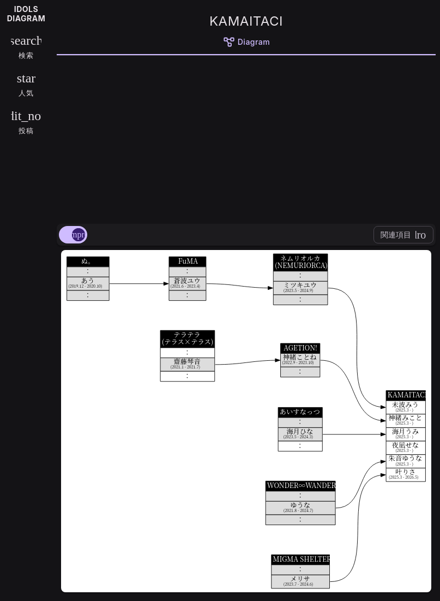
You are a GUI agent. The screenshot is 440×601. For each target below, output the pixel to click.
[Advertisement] (246, 137)
